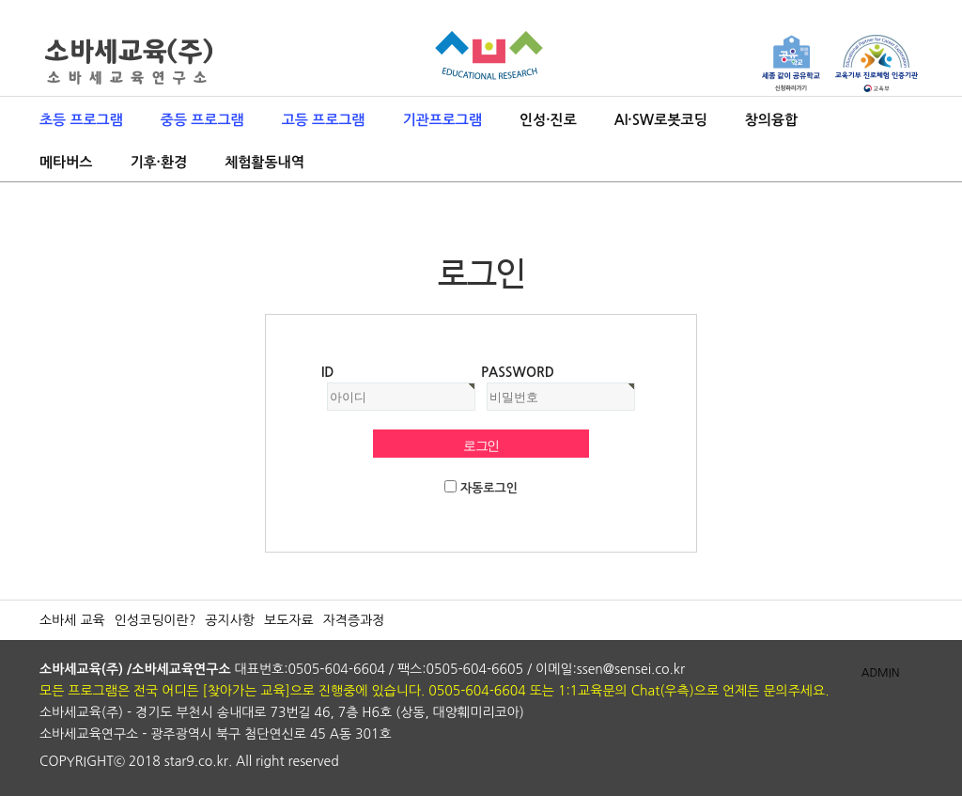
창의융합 (771, 120)
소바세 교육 (72, 620)
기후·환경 (158, 162)
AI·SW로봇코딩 (660, 120)
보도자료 (289, 620)
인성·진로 (548, 120)
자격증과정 (354, 620)
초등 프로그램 (81, 120)
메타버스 (65, 162)
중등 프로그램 (202, 120)
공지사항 (230, 620)
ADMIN (880, 673)
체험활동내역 (264, 162)
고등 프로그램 (323, 120)
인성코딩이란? (155, 620)
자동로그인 (489, 488)
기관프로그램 (442, 120)
